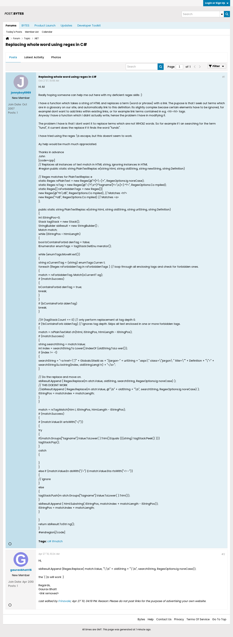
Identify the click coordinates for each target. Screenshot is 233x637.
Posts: (12, 113)
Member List (32, 31)
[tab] (13, 57)
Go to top (219, 619)
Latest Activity (34, 57)
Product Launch (45, 25)
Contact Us (164, 619)
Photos (56, 57)
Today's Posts (14, 31)
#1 (223, 76)
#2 (223, 554)
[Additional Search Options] (222, 14)
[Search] (203, 14)
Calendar (47, 31)
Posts (13, 57)
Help (151, 619)
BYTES (25, 25)
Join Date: (14, 104)
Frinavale (64, 601)
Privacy (179, 619)
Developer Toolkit (89, 25)
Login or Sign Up (216, 3)
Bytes (141, 619)
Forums (11, 25)
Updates (66, 25)
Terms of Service (198, 619)
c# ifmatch (55, 541)
